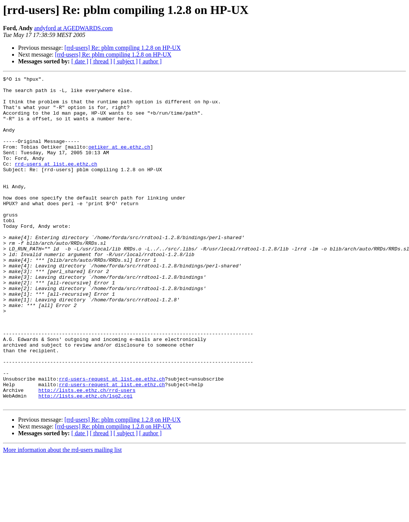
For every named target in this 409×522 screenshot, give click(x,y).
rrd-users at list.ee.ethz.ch (56, 181)
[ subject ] (126, 61)
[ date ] (79, 61)
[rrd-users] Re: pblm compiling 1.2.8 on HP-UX (123, 48)
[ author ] (150, 61)
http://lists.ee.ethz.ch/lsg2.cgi (85, 460)
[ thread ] (101, 61)
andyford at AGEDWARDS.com (73, 28)
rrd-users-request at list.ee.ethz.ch (112, 439)
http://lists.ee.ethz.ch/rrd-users (86, 453)
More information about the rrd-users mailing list (62, 515)
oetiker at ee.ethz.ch (119, 161)
